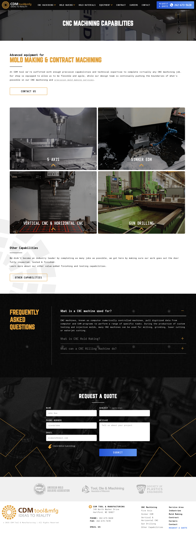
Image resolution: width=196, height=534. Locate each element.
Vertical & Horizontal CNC (149, 519)
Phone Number (54, 420)
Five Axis (146, 510)
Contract (121, 5)
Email (49, 432)
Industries (175, 510)
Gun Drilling (148, 523)
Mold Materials (87, 5)
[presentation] (65, 452)
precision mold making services (74, 79)
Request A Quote (178, 528)
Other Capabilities (152, 527)
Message (103, 420)
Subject (111, 408)
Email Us (95, 527)
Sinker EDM (147, 514)
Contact (146, 5)
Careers (134, 5)
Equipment (105, 5)
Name (48, 408)
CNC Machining (47, 5)
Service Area (176, 507)
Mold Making (67, 5)
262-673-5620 (106, 518)
